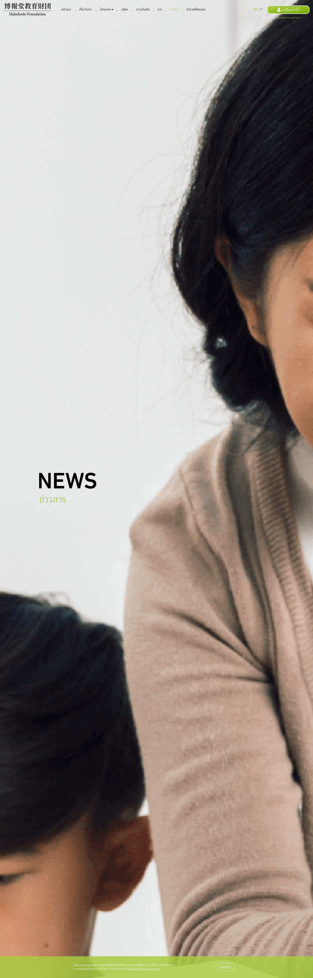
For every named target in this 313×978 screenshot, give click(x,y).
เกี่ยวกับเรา (85, 9)
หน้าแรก (66, 9)
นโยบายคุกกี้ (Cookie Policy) (144, 969)
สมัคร (125, 9)
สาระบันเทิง (143, 9)
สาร (160, 9)
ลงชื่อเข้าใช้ (288, 10)
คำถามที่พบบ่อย (196, 9)
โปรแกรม (105, 9)
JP (261, 9)
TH (255, 9)
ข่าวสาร (174, 9)
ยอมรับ (225, 967)
